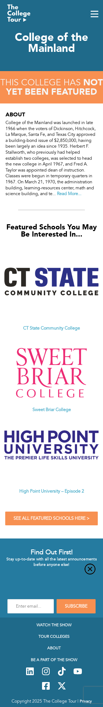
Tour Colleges (53, 636)
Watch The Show (54, 624)
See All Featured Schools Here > (51, 518)
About (54, 648)
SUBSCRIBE (76, 606)
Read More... (69, 194)
